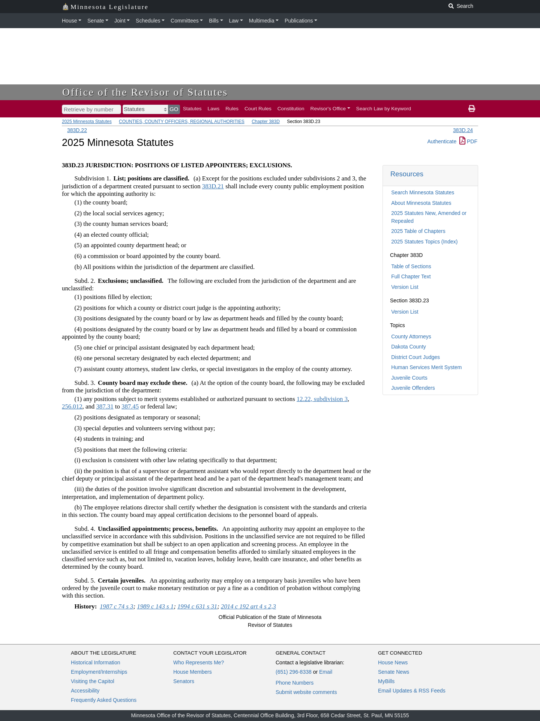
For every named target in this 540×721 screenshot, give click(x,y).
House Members (192, 672)
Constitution (291, 108)
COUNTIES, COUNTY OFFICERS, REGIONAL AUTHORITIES (181, 121)
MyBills (386, 681)
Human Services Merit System (426, 367)
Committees (185, 21)
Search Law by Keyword (383, 108)
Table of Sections (411, 266)
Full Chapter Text (411, 276)
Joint (120, 21)
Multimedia (261, 21)
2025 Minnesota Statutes (87, 121)
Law (234, 21)
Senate (95, 21)
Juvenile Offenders (413, 388)
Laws (214, 108)
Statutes (192, 108)
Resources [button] (406, 174)
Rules (231, 108)
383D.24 (463, 130)
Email (325, 672)
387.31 (104, 406)
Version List (404, 287)
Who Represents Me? (198, 662)
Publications (299, 21)
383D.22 (77, 130)
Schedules (148, 21)
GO (174, 109)
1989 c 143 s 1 (155, 606)
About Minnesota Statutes (421, 203)
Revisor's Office (328, 108)
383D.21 (213, 186)
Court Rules (258, 108)
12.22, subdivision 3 (322, 399)
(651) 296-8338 (294, 672)
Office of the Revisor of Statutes (145, 92)
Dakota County (408, 347)
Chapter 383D (266, 121)
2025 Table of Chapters (418, 231)
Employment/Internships (99, 672)
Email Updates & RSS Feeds (412, 691)
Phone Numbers (295, 683)
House (69, 21)
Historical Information (95, 662)
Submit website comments (306, 692)
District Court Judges (415, 357)
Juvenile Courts (409, 378)
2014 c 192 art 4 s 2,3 (248, 606)
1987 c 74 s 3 (117, 606)
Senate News (393, 672)
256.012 (72, 406)
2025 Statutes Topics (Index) (424, 242)
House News (393, 662)
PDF (468, 141)
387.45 (130, 406)
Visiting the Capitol (92, 681)
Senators (183, 681)
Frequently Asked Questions (103, 700)
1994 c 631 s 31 (197, 606)
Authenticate (441, 141)
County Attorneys (411, 336)
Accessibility (85, 691)
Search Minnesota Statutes (422, 192)
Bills (214, 21)
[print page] (471, 108)
